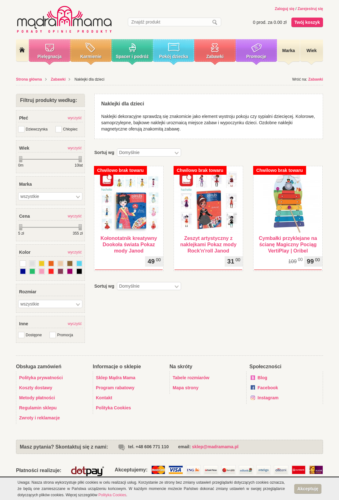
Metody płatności (37, 397)
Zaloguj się (285, 9)
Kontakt (104, 397)
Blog (262, 377)
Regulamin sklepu (38, 407)
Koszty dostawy (35, 387)
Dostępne (34, 335)
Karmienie (91, 56)
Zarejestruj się (310, 9)
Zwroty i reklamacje (39, 417)
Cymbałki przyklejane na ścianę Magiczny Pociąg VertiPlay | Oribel (288, 244)
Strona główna (29, 79)
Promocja (65, 335)
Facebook (268, 387)
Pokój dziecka (173, 56)
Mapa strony (185, 387)
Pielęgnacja (49, 56)
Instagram (268, 397)
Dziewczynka (37, 129)
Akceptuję (307, 488)
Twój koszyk (307, 22)
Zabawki (214, 56)
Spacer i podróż (132, 56)
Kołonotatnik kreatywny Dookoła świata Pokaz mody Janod (129, 244)
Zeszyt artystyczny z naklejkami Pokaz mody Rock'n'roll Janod (208, 244)
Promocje (256, 56)
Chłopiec (70, 129)
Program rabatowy (115, 387)
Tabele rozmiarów (191, 377)
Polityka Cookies (113, 407)
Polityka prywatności (41, 377)
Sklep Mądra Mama (115, 377)
